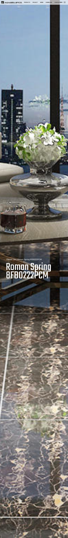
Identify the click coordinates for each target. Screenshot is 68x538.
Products (27, 2)
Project (35, 2)
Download (49, 2)
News (41, 2)
